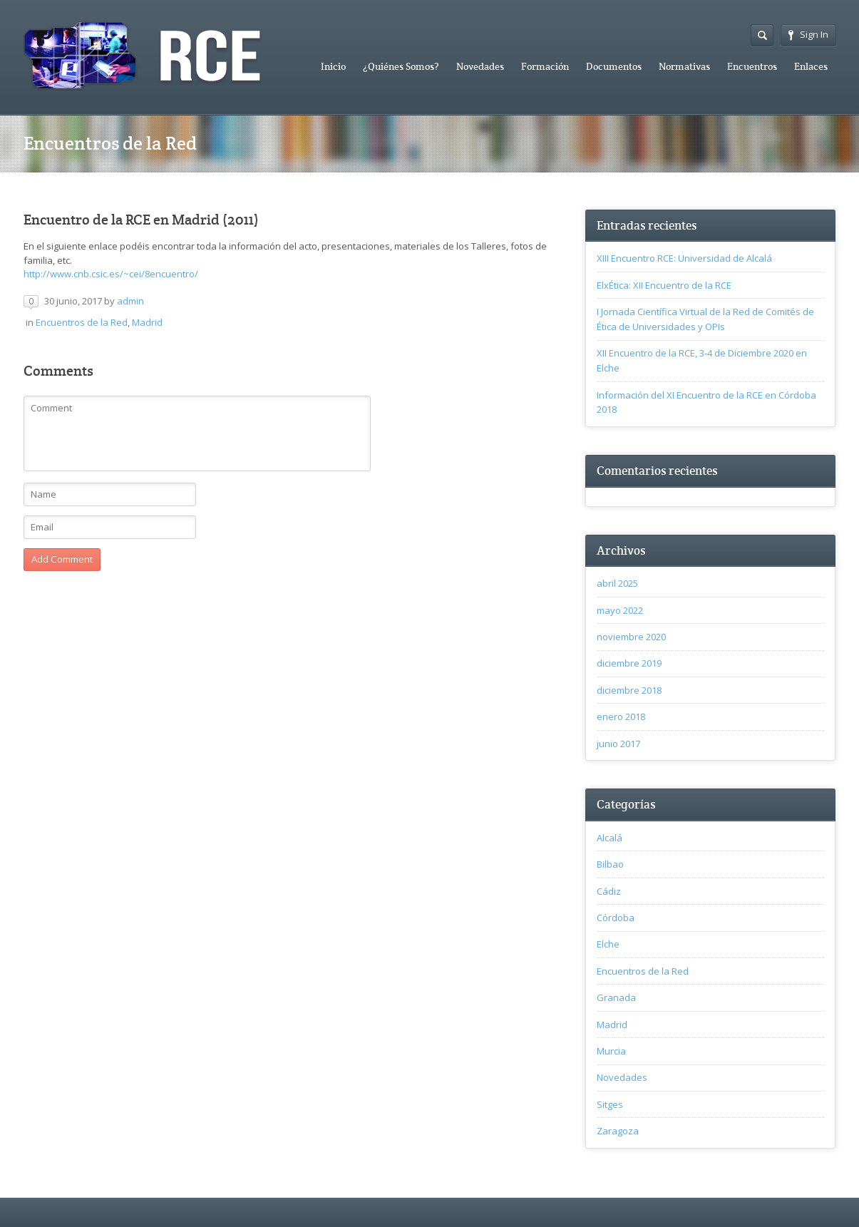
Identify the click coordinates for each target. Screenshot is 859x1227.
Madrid (147, 322)
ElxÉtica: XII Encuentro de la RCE (664, 285)
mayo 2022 (620, 610)
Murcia (611, 1050)
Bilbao (610, 864)
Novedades (480, 66)
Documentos (614, 66)
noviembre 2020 (631, 636)
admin (130, 300)
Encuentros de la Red (82, 322)
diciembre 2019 (629, 663)
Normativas (684, 66)
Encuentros (752, 66)
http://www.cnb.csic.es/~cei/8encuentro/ (111, 273)
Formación (545, 66)
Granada (616, 997)
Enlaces (811, 66)
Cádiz (609, 891)
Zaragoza (618, 1130)
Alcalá (609, 837)
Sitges (610, 1104)
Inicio (333, 66)
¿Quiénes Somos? (401, 66)
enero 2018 (621, 716)
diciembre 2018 (629, 690)
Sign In (808, 34)
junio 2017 (618, 743)
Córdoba (615, 917)
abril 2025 (617, 583)
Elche (608, 944)
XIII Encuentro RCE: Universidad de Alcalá (684, 258)
